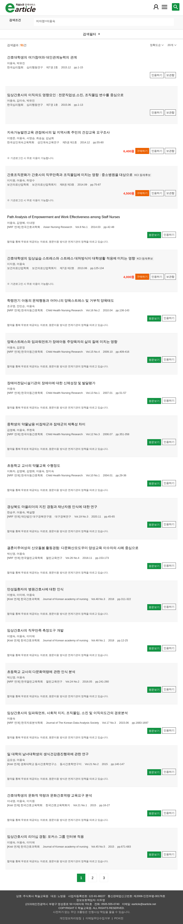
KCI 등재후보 (142, 175)
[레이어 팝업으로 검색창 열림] (175, 7)
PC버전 (119, 918)
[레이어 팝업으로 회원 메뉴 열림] (156, 7)
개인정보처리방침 (70, 918)
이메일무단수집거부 (98, 918)
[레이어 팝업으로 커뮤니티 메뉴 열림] (164, 7)
